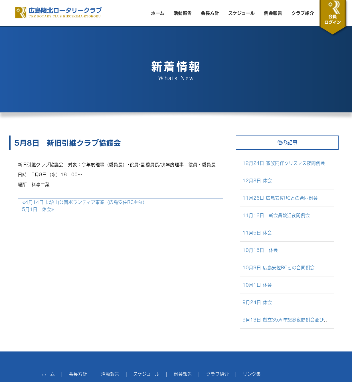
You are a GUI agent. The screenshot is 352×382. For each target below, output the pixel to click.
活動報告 (182, 13)
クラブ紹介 (302, 13)
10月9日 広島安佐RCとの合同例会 (278, 267)
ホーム (157, 13)
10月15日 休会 (260, 250)
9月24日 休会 (257, 302)
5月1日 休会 (38, 209)
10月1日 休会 (257, 285)
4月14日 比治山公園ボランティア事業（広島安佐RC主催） (84, 202)
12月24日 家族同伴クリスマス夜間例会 (283, 163)
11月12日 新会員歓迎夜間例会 (276, 215)
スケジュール (241, 13)
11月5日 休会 (257, 232)
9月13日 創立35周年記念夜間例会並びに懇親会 (292, 319)
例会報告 (273, 13)
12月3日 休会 (257, 180)
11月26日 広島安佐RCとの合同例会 (280, 198)
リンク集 (252, 374)
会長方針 (210, 13)
